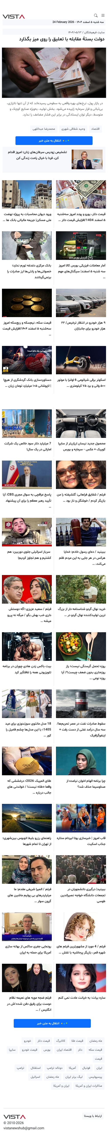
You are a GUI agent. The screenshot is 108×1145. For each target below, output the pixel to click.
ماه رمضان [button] (95, 1041)
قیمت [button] (98, 1059)
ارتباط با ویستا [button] (93, 1116)
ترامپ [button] (20, 1068)
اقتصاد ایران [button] (64, 1050)
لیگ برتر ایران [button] (74, 1077)
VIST (14, 15)
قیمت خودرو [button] (29, 1050)
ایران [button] (99, 1068)
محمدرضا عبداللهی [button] (44, 129)
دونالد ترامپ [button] (54, 1068)
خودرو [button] (27, 1041)
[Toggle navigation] (103, 15)
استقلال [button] (35, 1068)
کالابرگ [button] (60, 1041)
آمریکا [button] (72, 1068)
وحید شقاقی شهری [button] (73, 129)
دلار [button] (80, 1050)
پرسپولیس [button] (95, 1077)
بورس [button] (47, 1050)
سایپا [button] (12, 1050)
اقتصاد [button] (95, 129)
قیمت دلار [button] (43, 1041)
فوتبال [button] (86, 1068)
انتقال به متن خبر (54, 140)
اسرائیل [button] (35, 1077)
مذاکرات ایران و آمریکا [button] (89, 1086)
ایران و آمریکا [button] (61, 1086)
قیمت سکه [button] (95, 1050)
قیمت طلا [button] (77, 1041)
